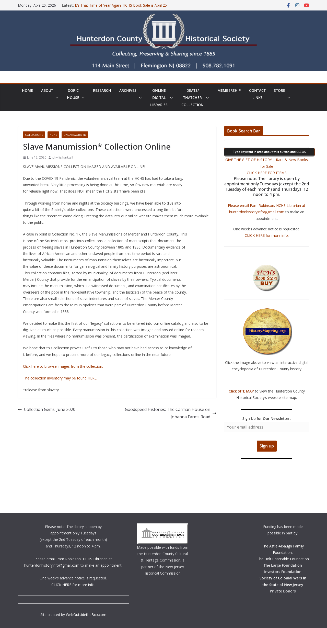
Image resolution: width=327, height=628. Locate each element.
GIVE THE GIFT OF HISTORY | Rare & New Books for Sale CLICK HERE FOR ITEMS (266, 166)
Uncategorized (75, 135)
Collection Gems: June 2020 (46, 409)
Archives (127, 90)
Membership (229, 90)
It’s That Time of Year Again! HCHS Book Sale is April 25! (121, 5)
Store (279, 90)
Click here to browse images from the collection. (63, 366)
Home (27, 90)
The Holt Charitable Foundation (283, 558)
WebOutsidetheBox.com (86, 614)
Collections (34, 135)
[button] (56, 97)
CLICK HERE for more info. (267, 235)
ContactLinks (257, 94)
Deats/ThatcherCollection (192, 97)
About (47, 90)
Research (102, 90)
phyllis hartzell (62, 157)
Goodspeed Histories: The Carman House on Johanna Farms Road (170, 413)
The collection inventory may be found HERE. (60, 378)
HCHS (53, 135)
